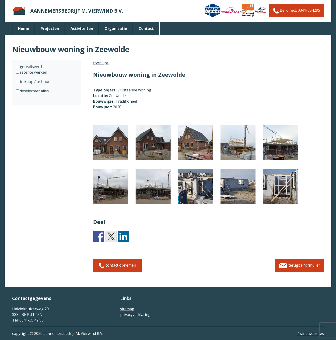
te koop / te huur (34, 81)
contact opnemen (117, 265)
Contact (146, 28)
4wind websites (310, 333)
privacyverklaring (135, 314)
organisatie (116, 28)
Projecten (50, 28)
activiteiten (81, 28)
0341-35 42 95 (31, 320)
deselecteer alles (34, 91)
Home (23, 28)
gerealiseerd (30, 66)
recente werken (33, 72)
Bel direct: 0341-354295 (296, 11)
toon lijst (100, 62)
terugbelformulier (299, 265)
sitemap (127, 308)
